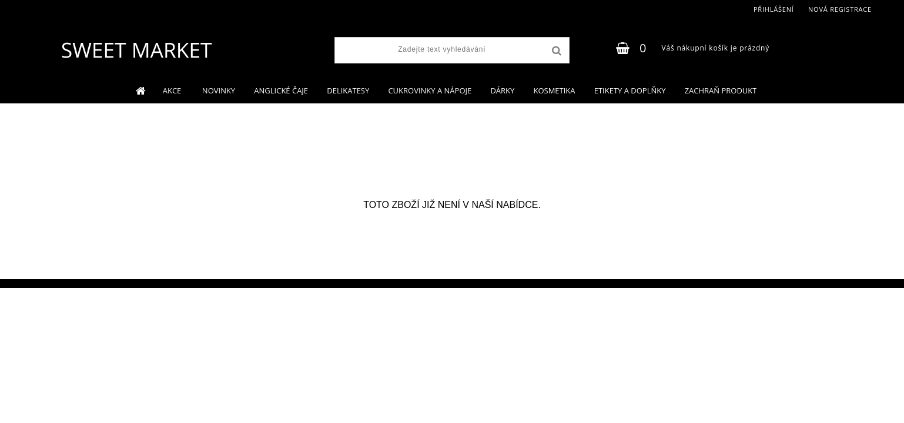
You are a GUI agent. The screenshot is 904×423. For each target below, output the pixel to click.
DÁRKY (502, 90)
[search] (555, 51)
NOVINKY (218, 90)
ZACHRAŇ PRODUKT (721, 90)
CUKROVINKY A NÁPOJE (429, 90)
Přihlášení (774, 9)
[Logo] (136, 50)
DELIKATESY (348, 90)
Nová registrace (840, 9)
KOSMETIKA (554, 90)
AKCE (173, 90)
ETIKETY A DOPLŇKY (630, 90)
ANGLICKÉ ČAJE (281, 90)
